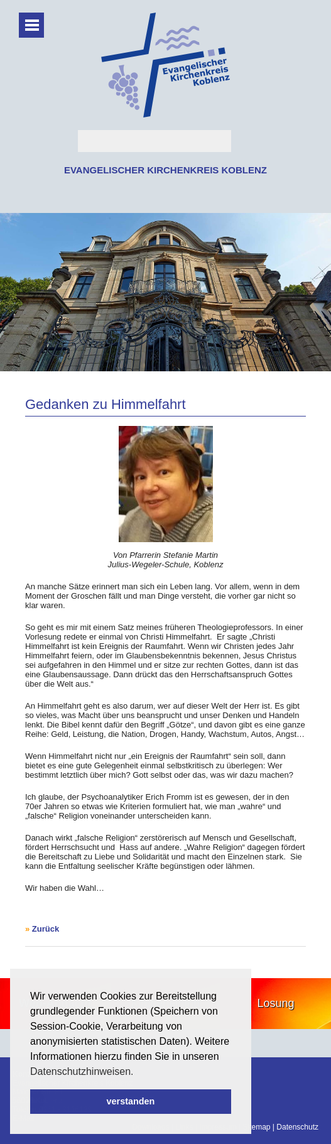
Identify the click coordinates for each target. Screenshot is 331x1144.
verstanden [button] (131, 1101)
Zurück (45, 929)
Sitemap (256, 1127)
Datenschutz (297, 1127)
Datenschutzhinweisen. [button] (82, 1071)
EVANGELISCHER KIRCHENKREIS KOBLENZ (165, 170)
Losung (276, 1003)
